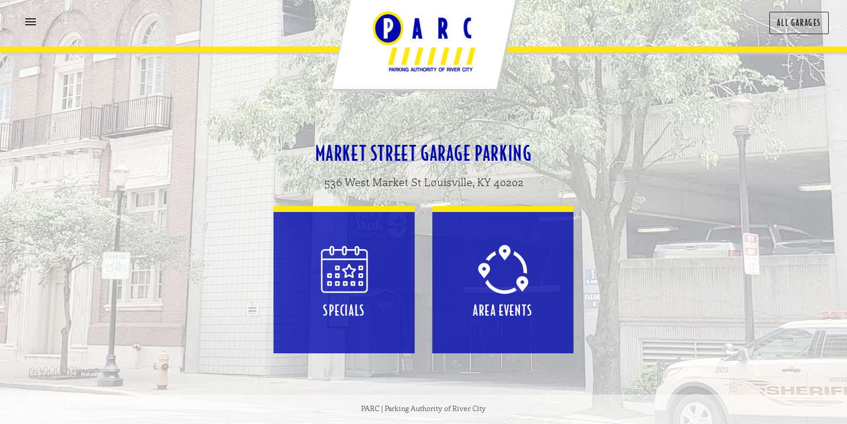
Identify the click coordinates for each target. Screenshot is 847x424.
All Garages (799, 22)
